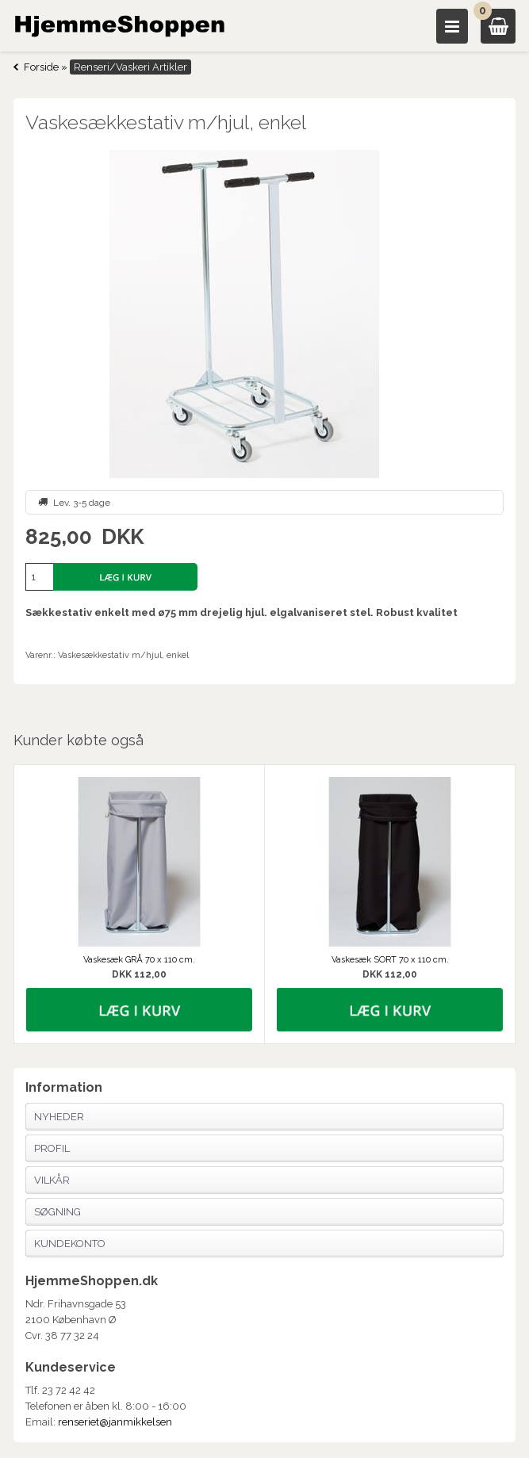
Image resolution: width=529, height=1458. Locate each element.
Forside (41, 67)
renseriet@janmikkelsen (115, 1422)
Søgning (57, 1212)
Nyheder (59, 1117)
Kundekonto (69, 1243)
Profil (52, 1148)
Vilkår (52, 1180)
